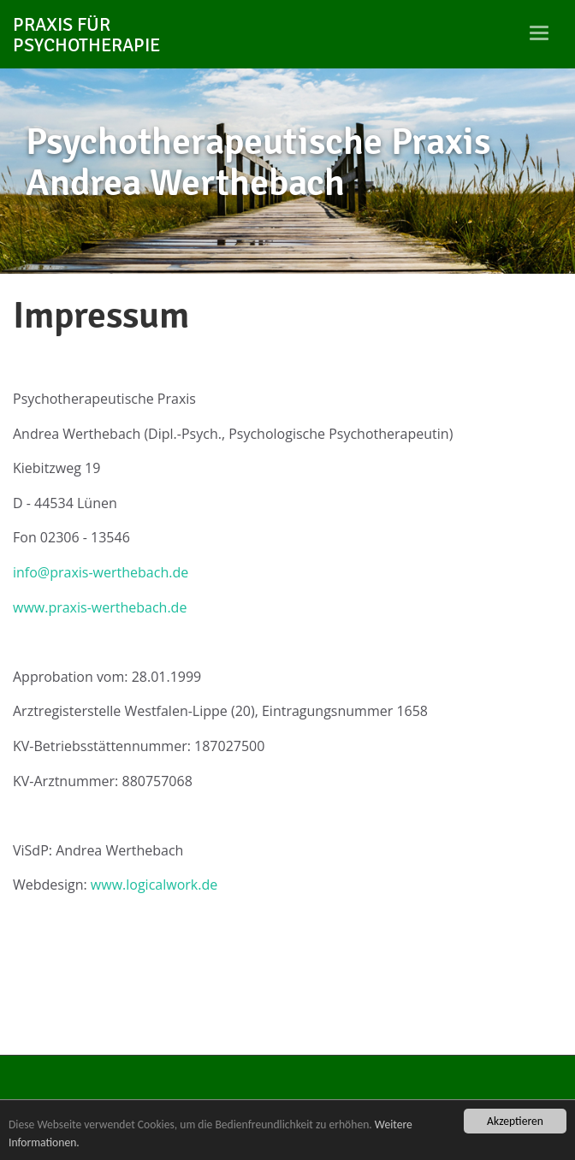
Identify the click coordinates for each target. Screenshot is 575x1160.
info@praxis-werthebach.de (100, 572)
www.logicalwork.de (154, 884)
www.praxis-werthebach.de (100, 607)
